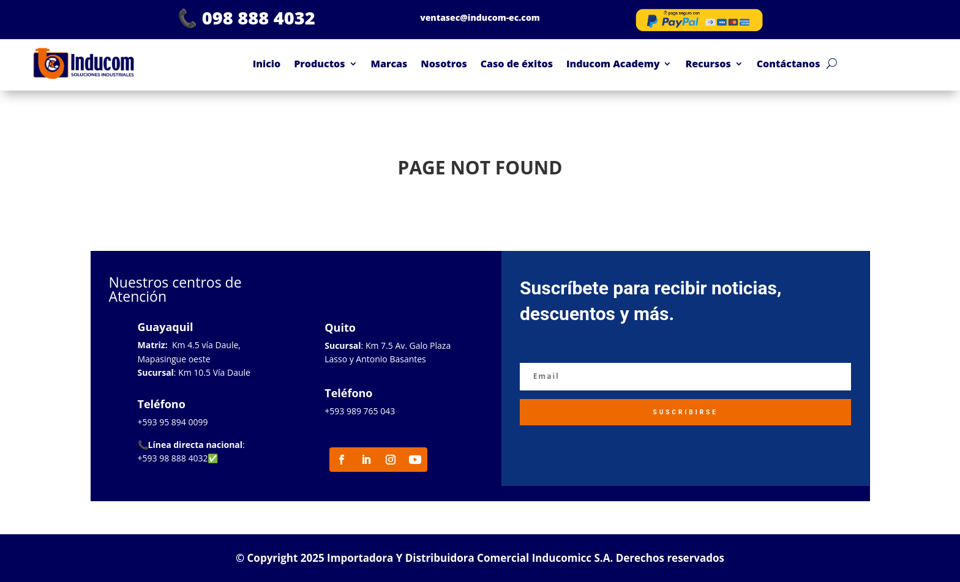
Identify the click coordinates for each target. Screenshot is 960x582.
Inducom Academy (612, 63)
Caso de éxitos (517, 63)
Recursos (707, 63)
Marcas (389, 63)
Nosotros (444, 63)
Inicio (267, 63)
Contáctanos (788, 63)
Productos (319, 63)
